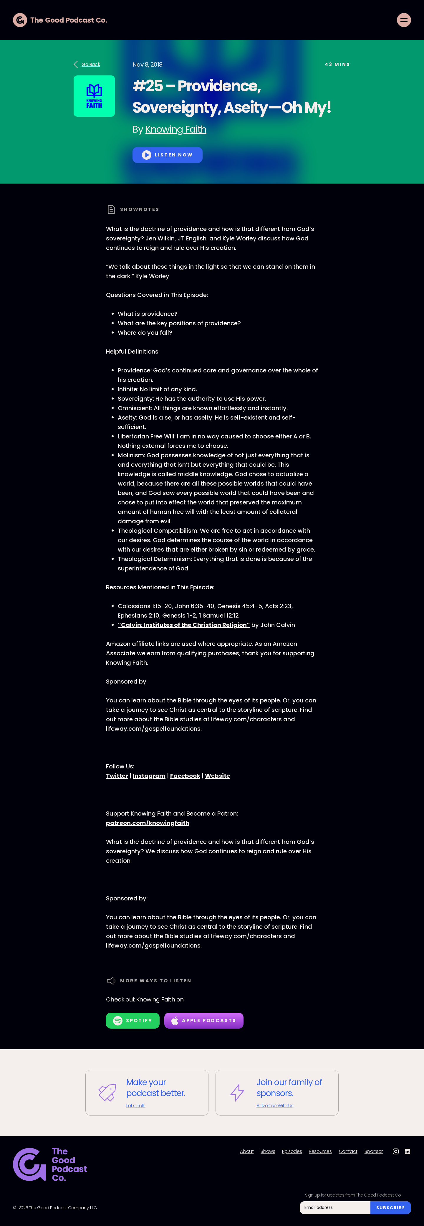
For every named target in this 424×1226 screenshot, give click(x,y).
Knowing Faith (175, 129)
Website (217, 776)
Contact (348, 1151)
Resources (320, 1151)
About (247, 1151)
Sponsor (374, 1151)
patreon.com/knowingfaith (147, 823)
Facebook (185, 776)
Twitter (117, 776)
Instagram (149, 776)
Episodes (292, 1151)
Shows (268, 1151)
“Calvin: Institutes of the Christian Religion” (184, 625)
